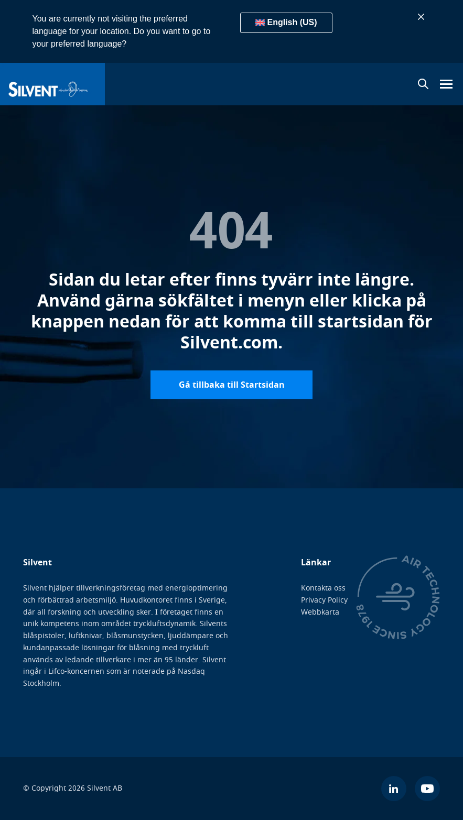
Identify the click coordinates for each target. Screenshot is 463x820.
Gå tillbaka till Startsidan (232, 384)
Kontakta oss (323, 588)
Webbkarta (320, 611)
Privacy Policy (324, 600)
